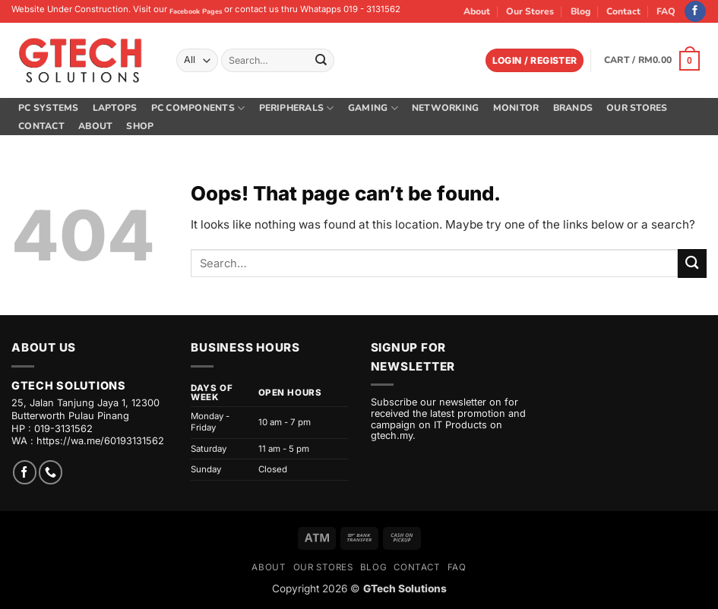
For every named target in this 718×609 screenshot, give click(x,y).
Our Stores (530, 11)
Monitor (516, 108)
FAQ (665, 11)
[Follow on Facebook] (695, 12)
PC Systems (48, 108)
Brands (573, 108)
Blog (580, 11)
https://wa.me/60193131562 (100, 440)
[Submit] (320, 60)
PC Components (198, 108)
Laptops (115, 108)
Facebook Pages (195, 11)
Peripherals (296, 108)
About (476, 11)
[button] (535, 60)
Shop (139, 126)
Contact (623, 11)
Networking (445, 108)
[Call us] (50, 472)
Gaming (373, 108)
